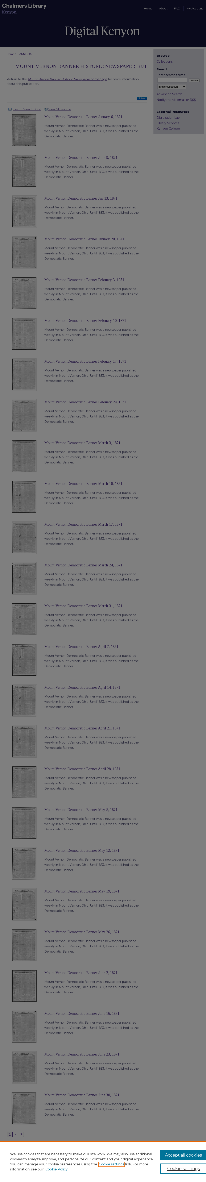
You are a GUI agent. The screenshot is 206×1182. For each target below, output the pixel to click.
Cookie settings (111, 1164)
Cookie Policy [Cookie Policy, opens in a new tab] (56, 1169)
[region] (103, 1161)
